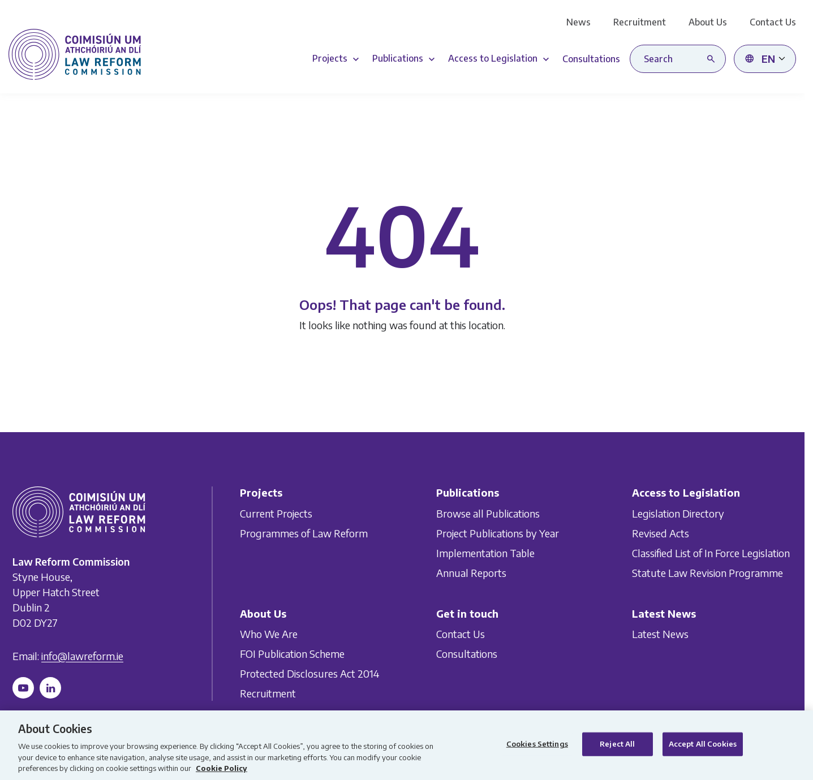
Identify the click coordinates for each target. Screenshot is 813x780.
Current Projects (276, 513)
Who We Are (269, 633)
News (578, 22)
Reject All (617, 743)
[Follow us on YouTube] (23, 688)
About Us (708, 22)
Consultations (466, 653)
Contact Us (773, 22)
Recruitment (639, 22)
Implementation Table (485, 552)
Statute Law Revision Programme (707, 572)
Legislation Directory (678, 513)
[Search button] (713, 58)
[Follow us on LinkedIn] (50, 688)
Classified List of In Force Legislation (711, 552)
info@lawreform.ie (82, 655)
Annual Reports (471, 572)
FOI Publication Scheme (292, 653)
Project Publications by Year (497, 533)
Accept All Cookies (703, 743)
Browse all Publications (488, 513)
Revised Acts (660, 533)
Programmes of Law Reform (304, 533)
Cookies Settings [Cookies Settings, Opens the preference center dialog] (537, 743)
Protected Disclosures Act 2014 (309, 673)
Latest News (660, 633)
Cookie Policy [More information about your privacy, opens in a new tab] (221, 768)
